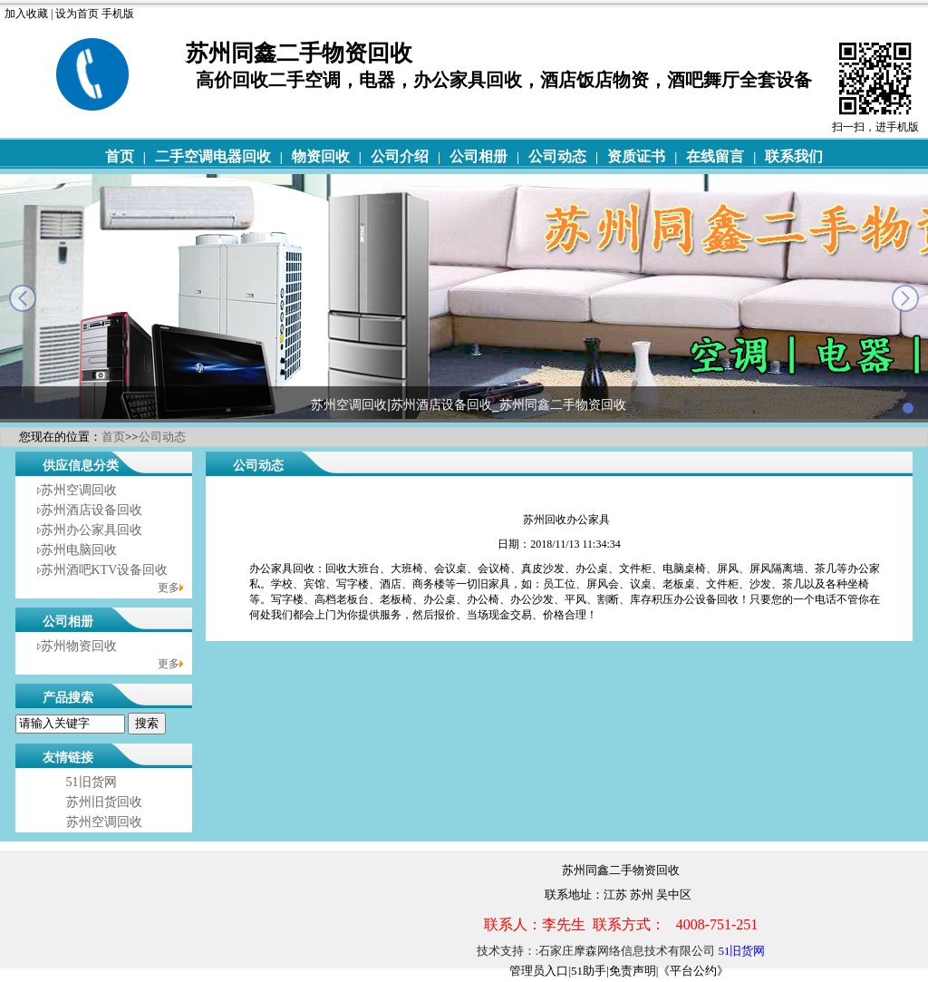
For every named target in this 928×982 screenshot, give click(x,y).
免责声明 (632, 970)
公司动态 (557, 156)
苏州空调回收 (79, 490)
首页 (119, 156)
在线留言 (715, 156)
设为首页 (77, 13)
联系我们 (794, 156)
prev (22, 298)
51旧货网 (91, 782)
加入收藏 (26, 13)
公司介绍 (400, 156)
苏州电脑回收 (79, 550)
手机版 (118, 13)
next (905, 298)
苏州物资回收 (79, 646)
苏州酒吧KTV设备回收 (105, 570)
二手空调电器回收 (213, 156)
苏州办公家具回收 (91, 530)
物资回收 (321, 156)
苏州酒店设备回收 (91, 510)
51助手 (588, 970)
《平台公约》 (693, 970)
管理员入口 (538, 970)
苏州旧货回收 (104, 802)
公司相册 (479, 156)
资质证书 (636, 156)
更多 (168, 587)
